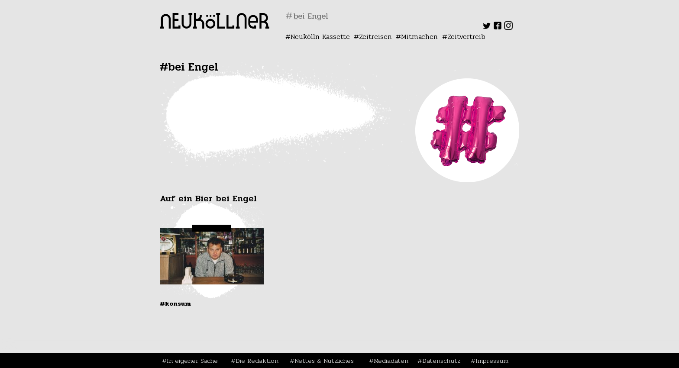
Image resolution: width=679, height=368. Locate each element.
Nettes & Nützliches (324, 360)
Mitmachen (419, 36)
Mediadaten (391, 360)
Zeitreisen (375, 36)
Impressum (491, 360)
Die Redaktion (257, 360)
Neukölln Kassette (320, 36)
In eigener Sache (192, 360)
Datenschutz (441, 360)
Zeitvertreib (466, 36)
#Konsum (175, 303)
